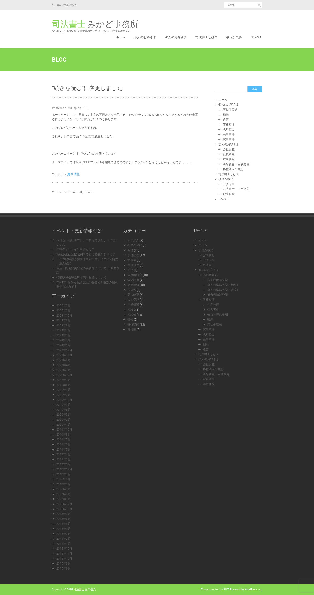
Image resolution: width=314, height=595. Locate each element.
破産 (210, 319)
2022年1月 (63, 380)
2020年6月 (63, 410)
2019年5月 (63, 449)
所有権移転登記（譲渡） (223, 290)
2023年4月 (63, 365)
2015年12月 (64, 548)
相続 (226, 115)
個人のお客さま (145, 37)
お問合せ (229, 194)
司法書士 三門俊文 (236, 189)
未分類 (131, 290)
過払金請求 (214, 324)
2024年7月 (63, 330)
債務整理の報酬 (217, 315)
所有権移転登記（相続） (223, 285)
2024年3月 (63, 335)
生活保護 (133, 305)
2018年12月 (64, 469)
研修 (130, 319)
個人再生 (213, 309)
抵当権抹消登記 (217, 295)
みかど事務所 (95, 26)
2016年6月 (63, 519)
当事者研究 (134, 275)
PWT (226, 589)
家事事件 (229, 139)
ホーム (120, 37)
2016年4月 (63, 529)
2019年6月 (63, 444)
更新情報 (73, 174)
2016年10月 (64, 509)
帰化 (130, 270)
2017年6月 (63, 494)
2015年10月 (64, 559)
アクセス (229, 184)
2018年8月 (63, 474)
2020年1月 (63, 425)
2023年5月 (63, 360)
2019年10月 (64, 429)
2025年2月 (63, 310)
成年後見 (229, 129)
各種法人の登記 (233, 169)
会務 (130, 250)
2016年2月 (63, 539)
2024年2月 (63, 340)
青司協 (131, 329)
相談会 (131, 315)
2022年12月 (64, 375)
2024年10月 (64, 315)
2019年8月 (63, 434)
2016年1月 (63, 544)
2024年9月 (63, 320)
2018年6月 (63, 479)
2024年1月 (63, 345)
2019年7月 (63, 439)
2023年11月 (64, 355)
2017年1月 (63, 499)
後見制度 (133, 280)
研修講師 (133, 324)
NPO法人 (133, 240)
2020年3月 (63, 414)
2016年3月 (63, 534)
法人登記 (133, 300)
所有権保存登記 (217, 280)
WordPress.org (253, 589)
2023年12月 (64, 350)
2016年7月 (63, 514)
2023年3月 (63, 370)
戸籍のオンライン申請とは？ (75, 249)
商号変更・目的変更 (236, 164)
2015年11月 (64, 553)
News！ (256, 37)
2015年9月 (63, 563)
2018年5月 (63, 484)
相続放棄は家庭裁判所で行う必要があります (85, 254)
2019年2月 (63, 459)
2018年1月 (63, 489)
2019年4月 (63, 454)
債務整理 (229, 124)
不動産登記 (230, 109)
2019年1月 (63, 464)
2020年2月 (63, 419)
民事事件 (229, 134)
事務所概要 (234, 37)
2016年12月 (64, 504)
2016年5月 (63, 524)
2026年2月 (63, 305)
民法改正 (133, 295)
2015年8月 (63, 568)
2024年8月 (63, 325)
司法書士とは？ (206, 37)
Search (231, 5)
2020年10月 (64, 400)
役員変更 (229, 154)
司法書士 (209, 265)
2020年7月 (63, 405)
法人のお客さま (176, 37)
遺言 (226, 119)
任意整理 (213, 305)
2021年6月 (63, 385)
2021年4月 (63, 390)
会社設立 (229, 149)
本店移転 (229, 159)
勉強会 (131, 260)
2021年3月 (63, 395)
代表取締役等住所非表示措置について (81, 277)
